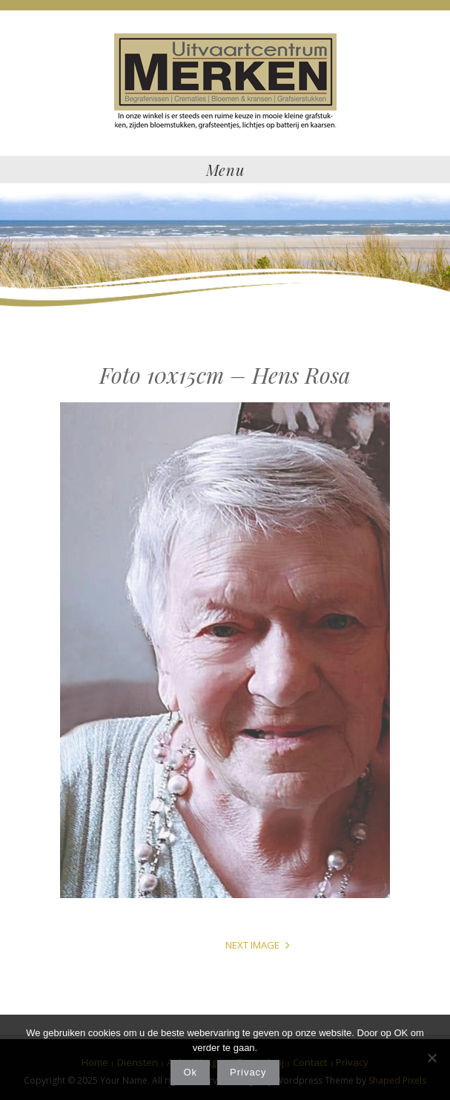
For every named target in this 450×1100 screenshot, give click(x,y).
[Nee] (431, 1057)
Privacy (248, 1072)
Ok (190, 1072)
